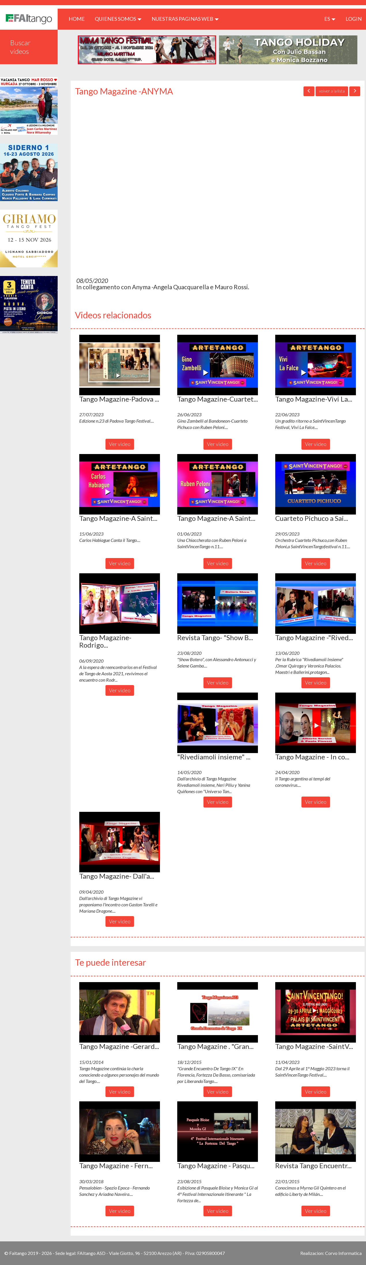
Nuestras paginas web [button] (185, 19)
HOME (79, 18)
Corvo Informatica (343, 1253)
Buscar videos (20, 46)
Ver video (120, 444)
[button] (119, 365)
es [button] (329, 19)
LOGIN (354, 19)
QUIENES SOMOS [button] (118, 19)
